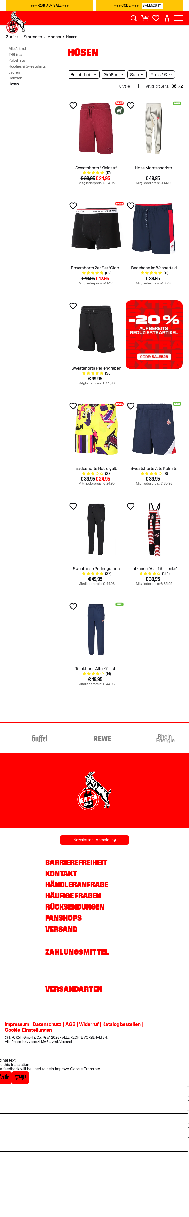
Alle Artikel (17, 48)
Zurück (12, 36)
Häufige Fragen (73, 896)
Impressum (17, 1024)
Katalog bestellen (121, 1024)
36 (174, 86)
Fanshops (63, 918)
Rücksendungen (74, 907)
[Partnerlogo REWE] (149, 738)
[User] (167, 18)
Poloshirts (17, 60)
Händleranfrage (76, 885)
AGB (70, 1024)
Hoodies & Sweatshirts (27, 66)
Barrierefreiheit (76, 862)
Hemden (15, 78)
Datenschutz (47, 1024)
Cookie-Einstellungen (28, 1030)
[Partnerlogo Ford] (23, 738)
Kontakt (61, 873)
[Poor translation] (20, 1077)
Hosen (14, 84)
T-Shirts (15, 54)
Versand (61, 929)
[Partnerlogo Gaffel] (86, 738)
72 (180, 86)
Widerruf (89, 1024)
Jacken (14, 72)
